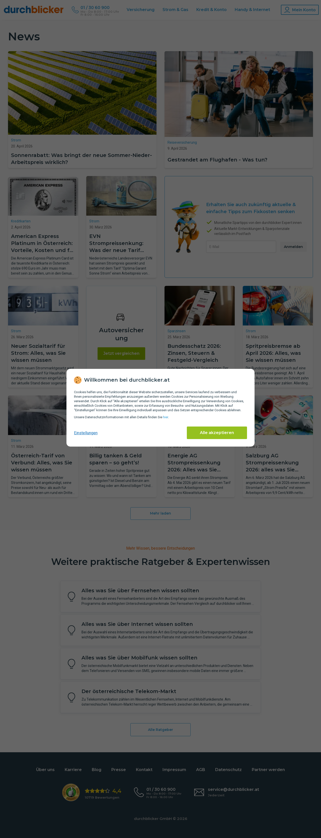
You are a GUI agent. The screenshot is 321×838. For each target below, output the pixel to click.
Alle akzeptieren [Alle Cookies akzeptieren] (217, 432)
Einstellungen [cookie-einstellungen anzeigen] (86, 433)
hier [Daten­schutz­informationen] (165, 417)
